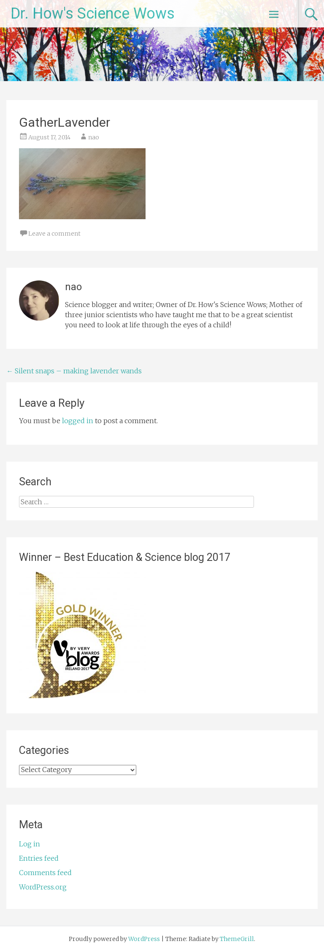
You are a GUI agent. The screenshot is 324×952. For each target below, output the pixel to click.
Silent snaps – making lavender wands (74, 371)
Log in (29, 844)
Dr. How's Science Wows (93, 13)
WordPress (144, 939)
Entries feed (39, 858)
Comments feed (45, 872)
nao (93, 137)
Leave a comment (54, 233)
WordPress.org (43, 887)
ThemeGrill (237, 939)
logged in (77, 420)
